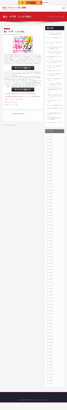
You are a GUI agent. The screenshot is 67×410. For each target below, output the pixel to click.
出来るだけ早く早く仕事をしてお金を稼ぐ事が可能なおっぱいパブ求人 (55, 92)
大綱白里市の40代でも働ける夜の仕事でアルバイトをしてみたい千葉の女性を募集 (23, 101)
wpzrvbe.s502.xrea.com (12, 34)
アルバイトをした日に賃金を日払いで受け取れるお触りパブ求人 (55, 34)
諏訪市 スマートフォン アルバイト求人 (14, 104)
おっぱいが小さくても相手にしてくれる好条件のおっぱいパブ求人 (55, 86)
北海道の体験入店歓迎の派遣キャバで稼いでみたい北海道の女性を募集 (21, 98)
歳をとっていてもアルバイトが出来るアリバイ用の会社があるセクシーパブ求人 (55, 99)
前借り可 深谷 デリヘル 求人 (54, 72)
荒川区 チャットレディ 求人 (12, 110)
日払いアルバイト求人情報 (14, 7)
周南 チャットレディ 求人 (11, 107)
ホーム (48, 16)
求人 (21, 34)
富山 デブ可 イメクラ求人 (57, 16)
